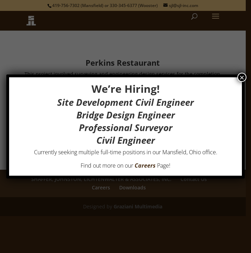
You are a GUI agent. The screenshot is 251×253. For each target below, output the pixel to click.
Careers (145, 165)
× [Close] (241, 77)
